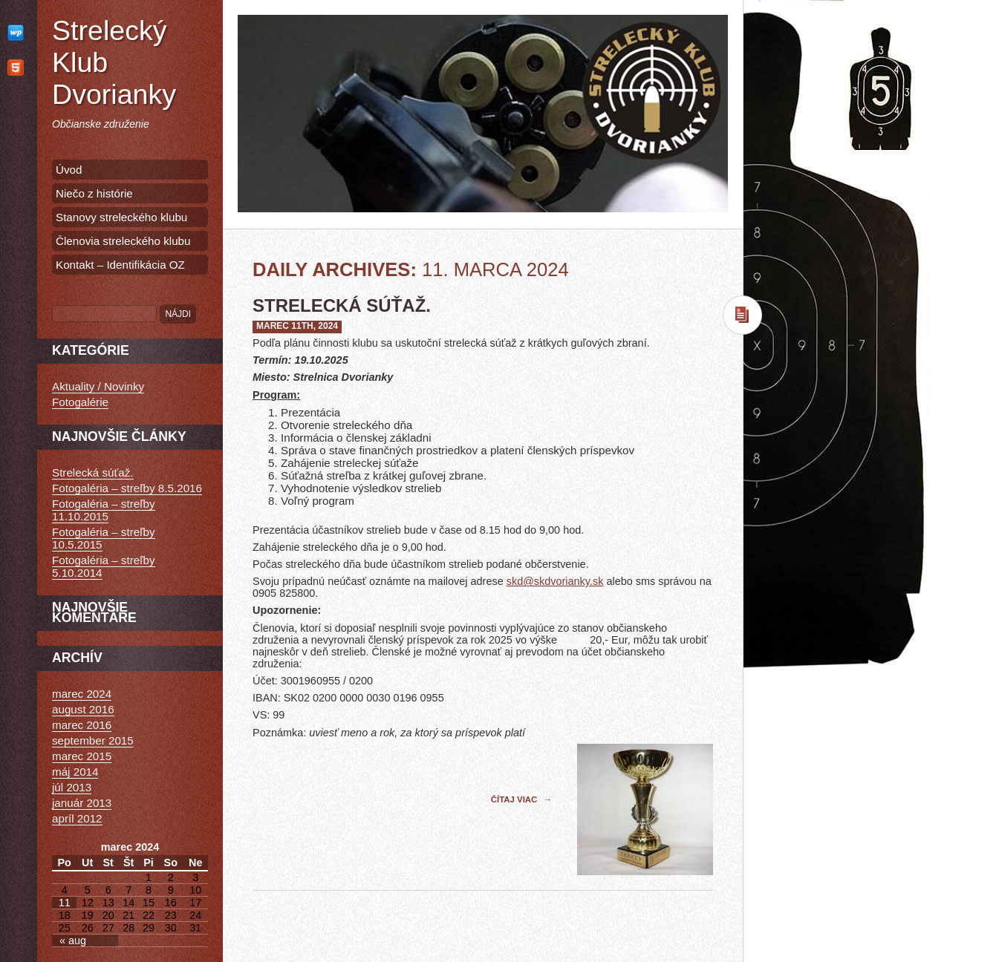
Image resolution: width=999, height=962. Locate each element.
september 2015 (93, 740)
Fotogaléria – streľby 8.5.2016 (127, 488)
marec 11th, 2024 (297, 326)
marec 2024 (81, 693)
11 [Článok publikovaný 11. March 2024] (65, 903)
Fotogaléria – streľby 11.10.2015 (103, 510)
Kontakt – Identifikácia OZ (120, 264)
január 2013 (81, 802)
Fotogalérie (80, 402)
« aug (72, 940)
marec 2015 (81, 756)
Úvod (69, 169)
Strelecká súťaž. (342, 305)
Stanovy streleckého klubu (121, 217)
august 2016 (83, 709)
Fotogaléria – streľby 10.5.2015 (103, 538)
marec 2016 (81, 725)
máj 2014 (75, 771)
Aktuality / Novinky (98, 386)
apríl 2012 (77, 818)
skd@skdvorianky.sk (555, 581)
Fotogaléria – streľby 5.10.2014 (103, 566)
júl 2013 (71, 787)
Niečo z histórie (94, 193)
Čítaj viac (515, 799)
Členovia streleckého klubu (123, 241)
